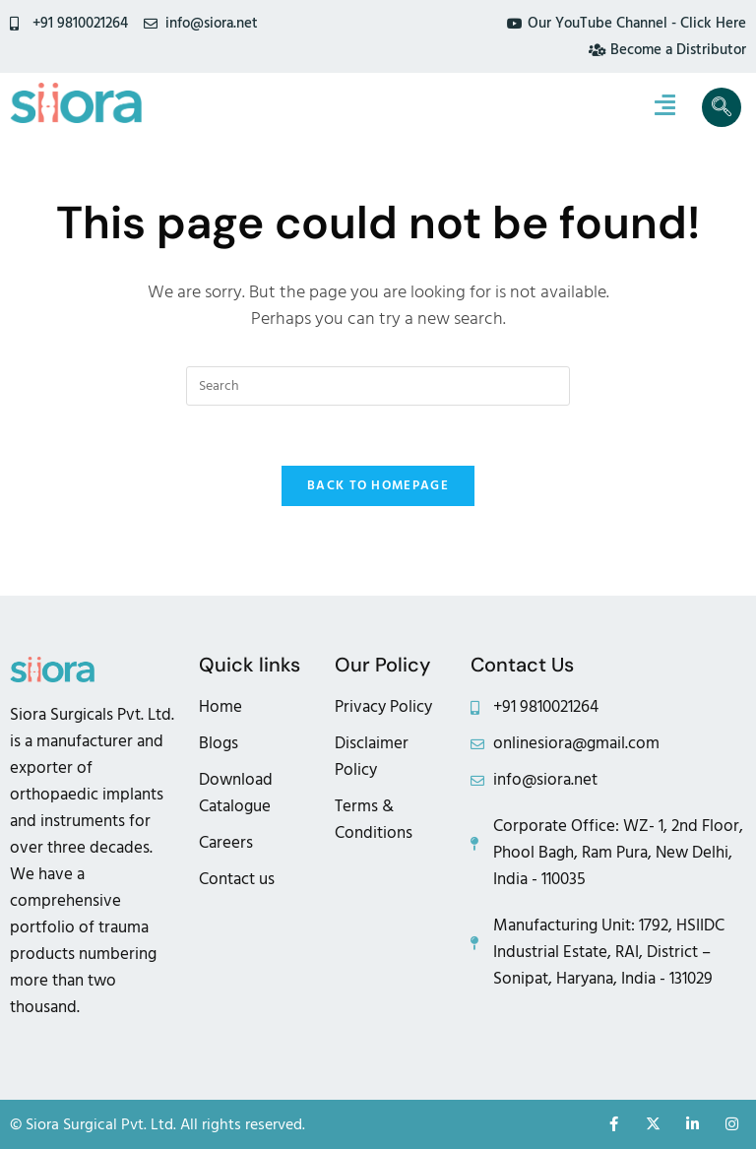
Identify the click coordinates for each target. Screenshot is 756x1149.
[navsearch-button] (721, 107)
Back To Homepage (378, 485)
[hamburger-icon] (665, 107)
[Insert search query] (378, 386)
